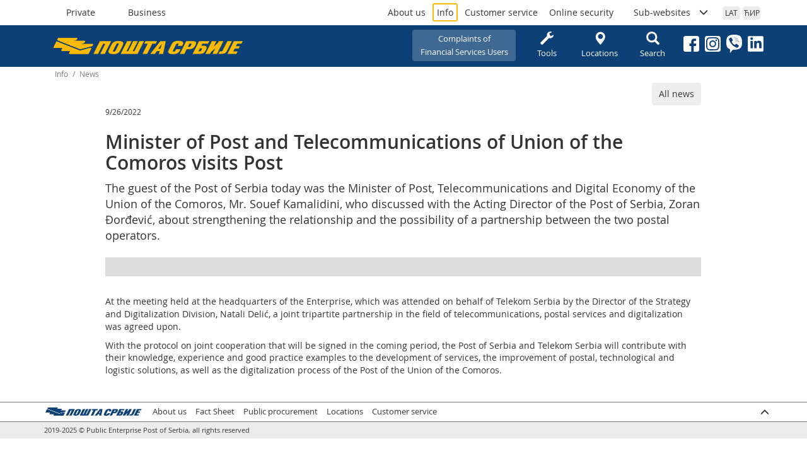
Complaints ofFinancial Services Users (464, 45)
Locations (599, 45)
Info (445, 12)
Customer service (501, 12)
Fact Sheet (215, 411)
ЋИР (752, 13)
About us (407, 12)
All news (676, 94)
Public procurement (280, 411)
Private (80, 12)
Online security (581, 12)
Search (652, 45)
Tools (546, 45)
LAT (731, 13)
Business (147, 12)
